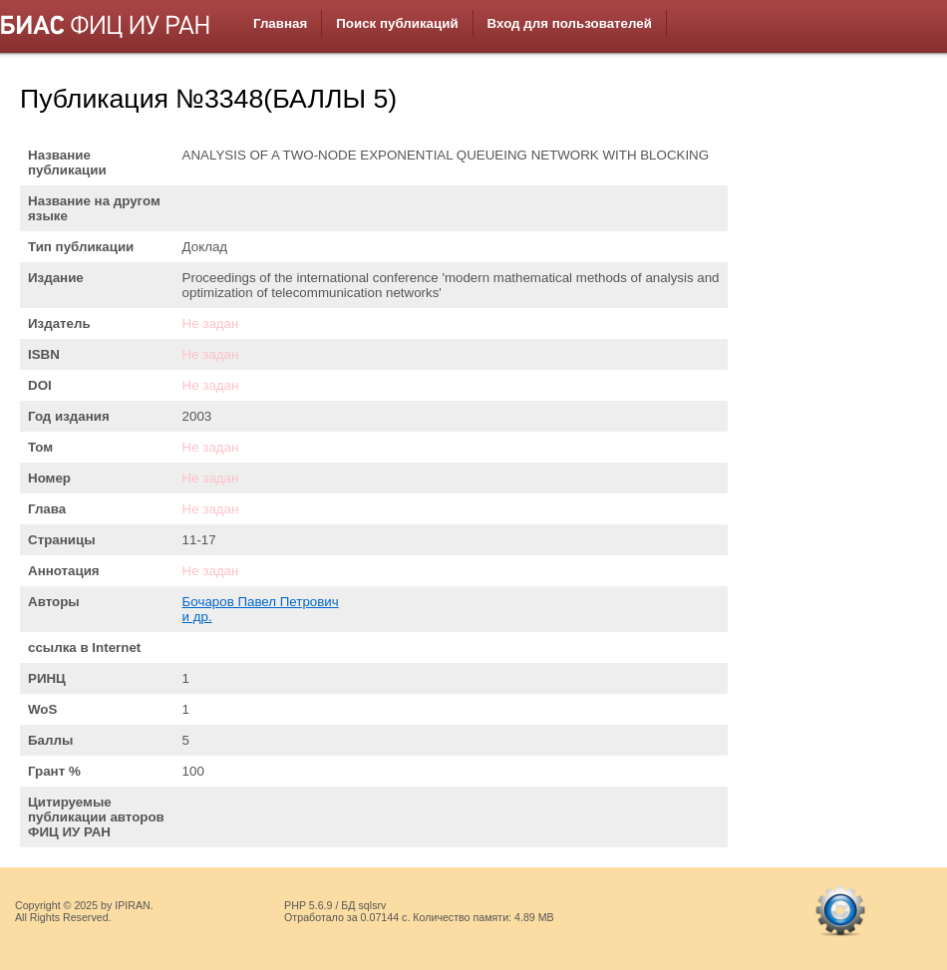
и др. (197, 616)
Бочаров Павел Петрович (260, 601)
